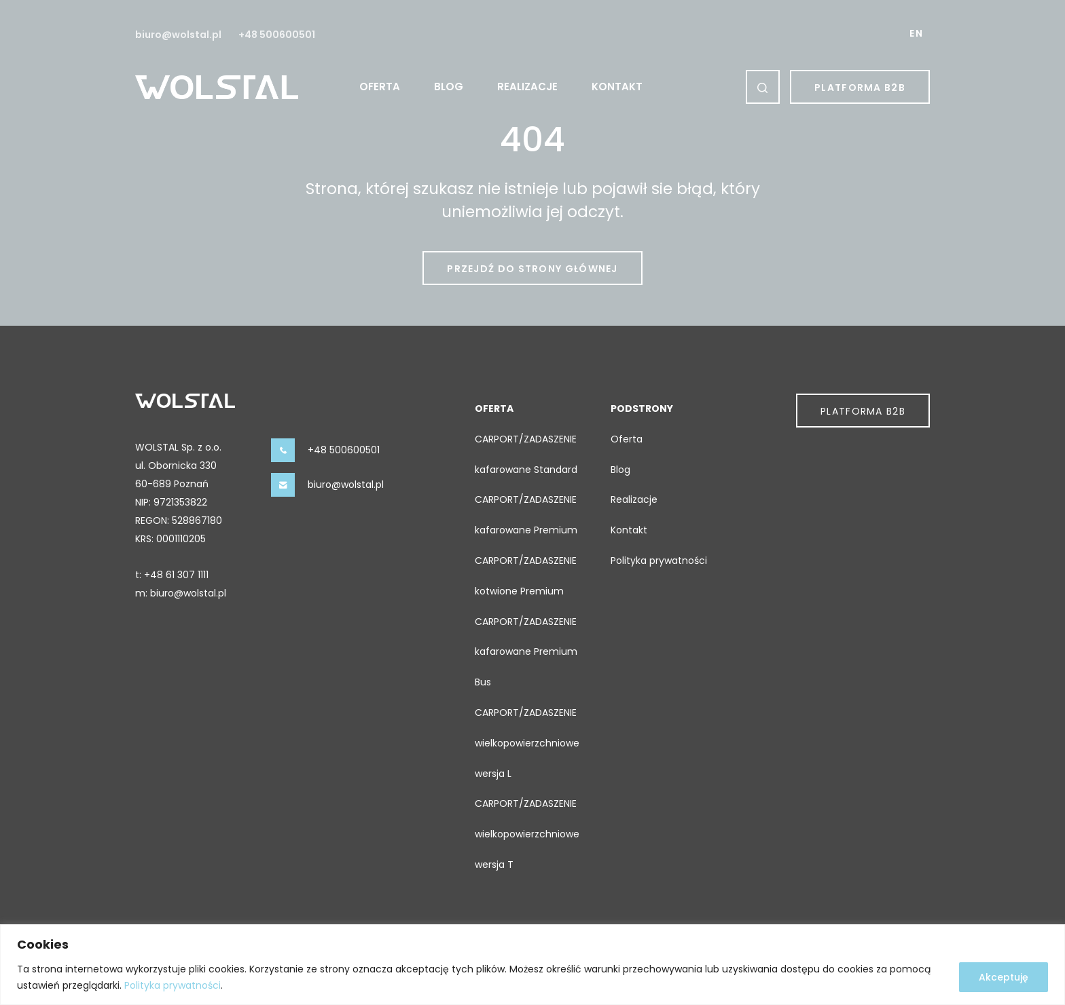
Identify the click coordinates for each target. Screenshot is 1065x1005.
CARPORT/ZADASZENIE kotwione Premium (526, 576)
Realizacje (527, 86)
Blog (448, 86)
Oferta (379, 86)
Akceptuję (1003, 977)
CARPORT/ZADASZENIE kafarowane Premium (526, 515)
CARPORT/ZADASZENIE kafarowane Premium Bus (526, 652)
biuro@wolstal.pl (178, 34)
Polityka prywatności (172, 985)
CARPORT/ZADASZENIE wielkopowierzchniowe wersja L (527, 743)
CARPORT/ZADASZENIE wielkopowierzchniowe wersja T (527, 834)
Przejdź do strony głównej (532, 269)
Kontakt (617, 86)
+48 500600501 (276, 34)
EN (916, 33)
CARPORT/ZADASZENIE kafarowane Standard (526, 454)
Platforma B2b (859, 87)
